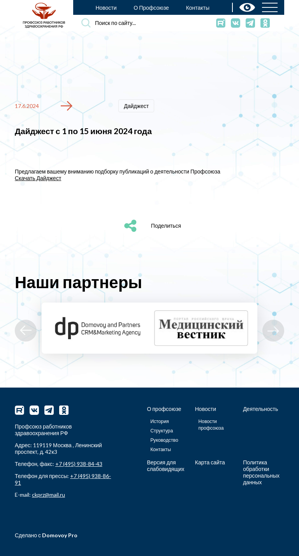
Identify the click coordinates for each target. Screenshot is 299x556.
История (159, 421)
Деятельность (260, 408)
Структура (161, 430)
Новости (105, 7)
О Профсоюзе (151, 7)
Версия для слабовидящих (165, 465)
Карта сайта (210, 462)
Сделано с (46, 535)
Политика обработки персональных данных (261, 472)
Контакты (197, 7)
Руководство (164, 440)
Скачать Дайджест (38, 177)
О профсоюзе (164, 408)
